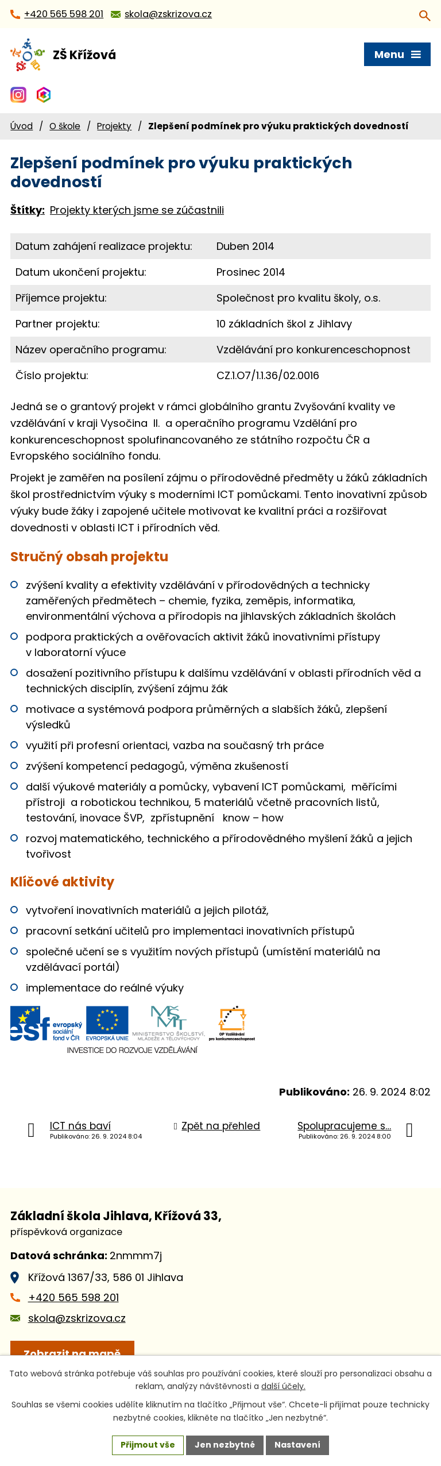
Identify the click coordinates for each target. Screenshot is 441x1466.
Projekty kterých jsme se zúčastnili (137, 210)
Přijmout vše (148, 1444)
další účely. (283, 1386)
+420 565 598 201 (73, 1297)
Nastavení (297, 1444)
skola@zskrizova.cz (77, 1318)
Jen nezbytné (225, 1444)
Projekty (114, 126)
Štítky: (27, 210)
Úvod (21, 126)
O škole (64, 126)
